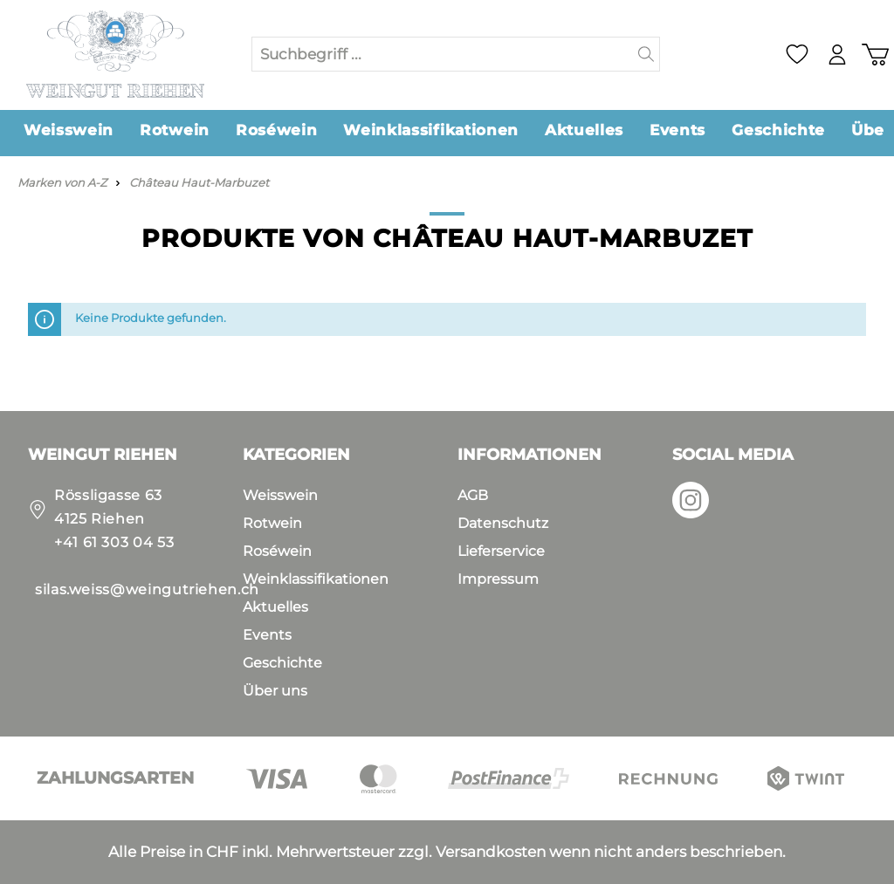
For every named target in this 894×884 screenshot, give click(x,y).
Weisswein (280, 495)
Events (267, 635)
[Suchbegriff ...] (442, 54)
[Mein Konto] (837, 55)
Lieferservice (501, 551)
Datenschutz (502, 523)
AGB (472, 495)
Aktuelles (275, 607)
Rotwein (272, 523)
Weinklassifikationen (316, 579)
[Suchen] (646, 54)
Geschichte (282, 662)
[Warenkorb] (875, 54)
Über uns (275, 690)
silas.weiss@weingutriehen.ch (147, 589)
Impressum (498, 579)
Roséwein (277, 551)
